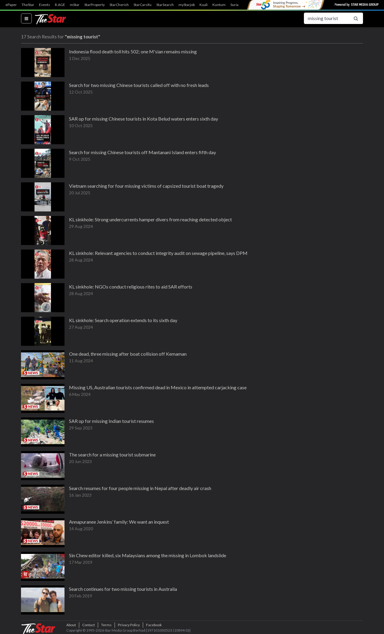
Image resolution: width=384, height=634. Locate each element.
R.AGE (60, 5)
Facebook (154, 625)
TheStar (28, 5)
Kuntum (219, 5)
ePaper (11, 5)
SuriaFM (237, 5)
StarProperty (94, 5)
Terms (106, 625)
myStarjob (186, 5)
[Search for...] (326, 18)
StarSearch (165, 5)
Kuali (204, 5)
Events (44, 5)
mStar (75, 5)
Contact (88, 625)
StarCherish (119, 5)
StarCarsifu (143, 5)
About (71, 625)
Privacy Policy (129, 625)
